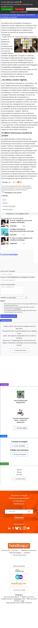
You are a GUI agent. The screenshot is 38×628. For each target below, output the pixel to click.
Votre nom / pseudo (7, 271)
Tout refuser (19, 9)
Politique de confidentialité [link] (19, 12)
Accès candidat (18, 446)
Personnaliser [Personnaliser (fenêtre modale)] (32, 9)
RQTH (22, 127)
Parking (19, 472)
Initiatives (5, 203)
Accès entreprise (18, 454)
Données (27, 553)
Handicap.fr (18, 599)
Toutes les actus (19, 350)
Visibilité (3, 298)
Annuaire (19, 474)
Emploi (4, 200)
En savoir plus (19, 479)
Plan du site (6, 550)
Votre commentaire (7, 284)
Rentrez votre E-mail (19, 508)
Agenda (19, 470)
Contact (15, 550)
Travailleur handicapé (8, 206)
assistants (18, 309)
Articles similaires (7, 209)
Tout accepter (7, 9)
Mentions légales (15, 553)
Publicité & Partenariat (28, 550)
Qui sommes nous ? (20, 555)
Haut (22, 601)
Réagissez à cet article (13, 192)
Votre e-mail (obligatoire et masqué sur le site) (17, 277)
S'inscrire (19, 517)
